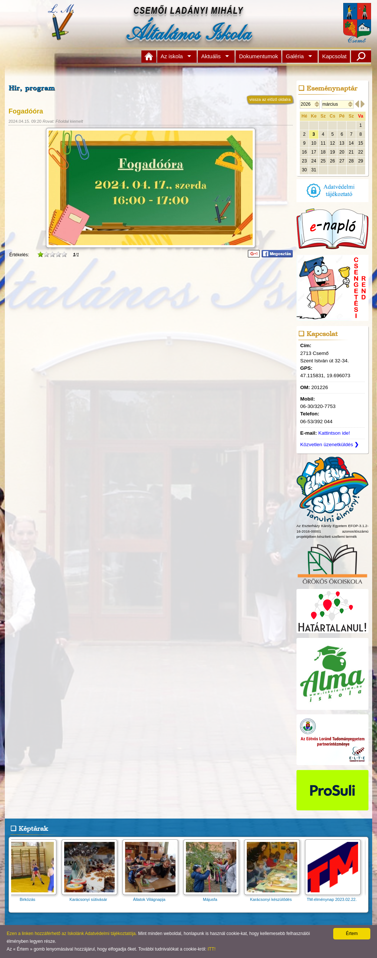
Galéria (295, 56)
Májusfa (213, 897)
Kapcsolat (334, 56)
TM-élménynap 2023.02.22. (335, 897)
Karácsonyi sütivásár (91, 897)
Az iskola (172, 56)
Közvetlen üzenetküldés (329, 444)
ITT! (211, 949)
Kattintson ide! (334, 433)
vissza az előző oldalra (270, 99)
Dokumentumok (258, 56)
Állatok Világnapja (152, 897)
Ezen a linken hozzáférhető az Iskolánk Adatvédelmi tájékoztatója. (72, 933)
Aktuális (211, 56)
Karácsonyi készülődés (274, 897)
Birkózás (31, 897)
